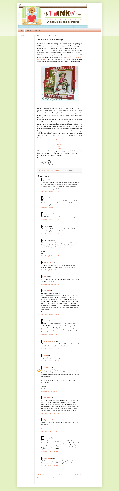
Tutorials (37, 30)
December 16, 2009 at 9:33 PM (50, 466)
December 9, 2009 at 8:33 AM (50, 234)
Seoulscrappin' (48, 262)
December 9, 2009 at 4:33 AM (50, 191)
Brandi (46, 277)
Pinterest (28, 30)
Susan (59, 142)
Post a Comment (44, 470)
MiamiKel (47, 398)
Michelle (59, 149)
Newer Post (41, 474)
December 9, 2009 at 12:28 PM (50, 335)
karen (46, 355)
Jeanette (59, 144)
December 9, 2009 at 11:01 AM (50, 270)
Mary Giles (47, 458)
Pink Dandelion (49, 341)
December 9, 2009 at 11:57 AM (50, 284)
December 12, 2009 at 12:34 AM (50, 431)
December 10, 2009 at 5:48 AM (50, 391)
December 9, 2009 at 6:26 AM (50, 208)
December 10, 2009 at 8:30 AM (50, 413)
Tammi (46, 226)
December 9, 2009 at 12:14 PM (50, 314)
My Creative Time (49, 420)
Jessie (45, 180)
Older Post (78, 474)
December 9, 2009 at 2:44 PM (50, 349)
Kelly (59, 146)
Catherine (59, 140)
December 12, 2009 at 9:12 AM (50, 452)
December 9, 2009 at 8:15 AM (50, 220)
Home (21, 30)
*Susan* (46, 438)
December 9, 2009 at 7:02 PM (50, 361)
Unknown (47, 367)
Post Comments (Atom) (52, 478)
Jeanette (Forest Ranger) (51, 198)
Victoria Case (45, 55)
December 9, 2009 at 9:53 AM (50, 256)
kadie (45, 321)
